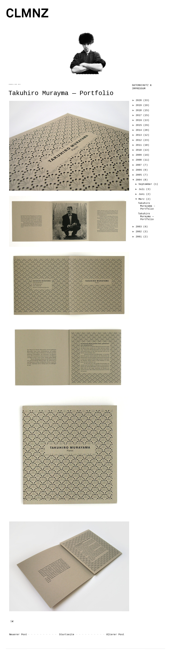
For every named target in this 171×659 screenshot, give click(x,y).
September (146, 184)
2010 (139, 150)
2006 (139, 170)
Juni (142, 194)
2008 (139, 160)
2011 (139, 145)
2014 (139, 130)
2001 (139, 236)
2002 (139, 231)
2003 (139, 226)
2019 (139, 105)
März (142, 199)
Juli (142, 189)
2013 (139, 135)
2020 (139, 100)
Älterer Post (115, 634)
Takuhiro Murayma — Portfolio (146, 216)
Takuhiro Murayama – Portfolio (146, 206)
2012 (139, 140)
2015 (139, 125)
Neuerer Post (18, 634)
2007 (139, 165)
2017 (139, 115)
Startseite (66, 634)
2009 (139, 155)
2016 (139, 120)
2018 (139, 110)
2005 (139, 175)
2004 (139, 180)
